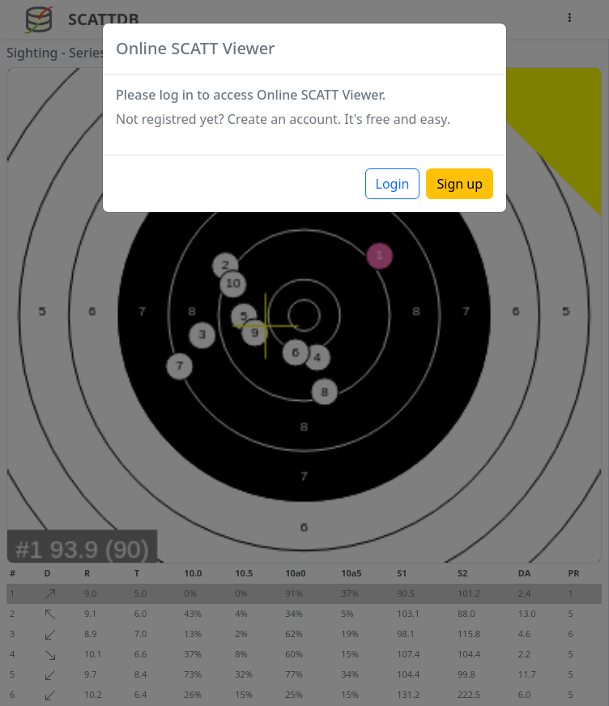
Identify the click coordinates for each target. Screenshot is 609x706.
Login (393, 184)
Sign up (460, 184)
